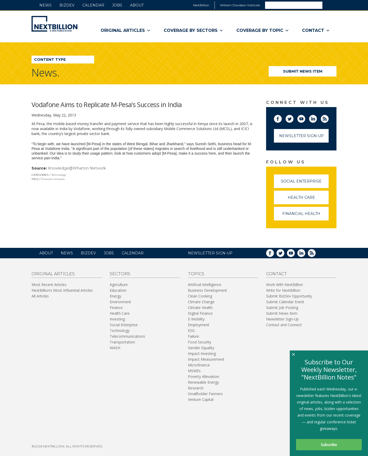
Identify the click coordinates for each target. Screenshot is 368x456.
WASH (115, 347)
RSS (328, 117)
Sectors (120, 273)
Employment (198, 324)
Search (329, 5)
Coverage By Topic (262, 31)
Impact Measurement (206, 359)
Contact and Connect (284, 324)
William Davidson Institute (240, 5)
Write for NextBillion (283, 290)
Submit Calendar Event (285, 301)
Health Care (308, 199)
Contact (316, 31)
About (137, 5)
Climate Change (201, 301)
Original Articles (126, 31)
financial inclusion (53, 179)
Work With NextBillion (284, 284)
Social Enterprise (305, 183)
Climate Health (200, 307)
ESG (191, 330)
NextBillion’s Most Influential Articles (62, 290)
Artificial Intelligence (204, 284)
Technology (58, 175)
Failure (193, 336)
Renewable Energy (203, 382)
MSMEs (194, 370)
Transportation (122, 342)
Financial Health (305, 215)
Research (196, 387)
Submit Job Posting (282, 307)
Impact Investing (202, 353)
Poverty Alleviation (203, 376)
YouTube (294, 255)
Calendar (93, 5)
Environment (120, 301)
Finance (116, 307)
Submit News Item (302, 71)
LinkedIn (316, 117)
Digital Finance (200, 313)
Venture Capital (200, 399)
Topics (196, 273)
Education (118, 290)
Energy (115, 296)
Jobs (117, 5)
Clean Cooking (200, 296)
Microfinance (199, 365)
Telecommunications (127, 336)
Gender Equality (201, 347)
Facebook (281, 117)
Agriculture (119, 284)
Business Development (207, 290)
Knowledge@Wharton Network (77, 168)
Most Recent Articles (49, 284)
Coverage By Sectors (193, 31)
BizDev (67, 5)
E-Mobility (196, 319)
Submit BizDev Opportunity (289, 296)
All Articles (40, 296)
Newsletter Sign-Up (301, 135)
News (45, 5)
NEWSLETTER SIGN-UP (210, 253)
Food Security (199, 342)
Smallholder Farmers (205, 393)
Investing (117, 319)
